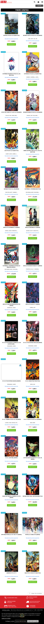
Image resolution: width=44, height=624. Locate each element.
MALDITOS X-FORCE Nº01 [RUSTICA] (33, 573)
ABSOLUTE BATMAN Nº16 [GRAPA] (32, 227)
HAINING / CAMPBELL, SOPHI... (32, 77)
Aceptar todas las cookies (33, 621)
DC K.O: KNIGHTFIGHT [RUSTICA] (32, 381)
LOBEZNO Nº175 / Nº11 (11, 573)
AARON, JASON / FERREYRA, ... (11, 230)
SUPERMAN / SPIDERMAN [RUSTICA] (33, 189)
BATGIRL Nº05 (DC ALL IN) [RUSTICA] (11, 35)
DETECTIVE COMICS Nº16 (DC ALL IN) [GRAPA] (11, 112)
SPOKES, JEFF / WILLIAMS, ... (32, 115)
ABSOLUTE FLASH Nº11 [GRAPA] (33, 304)
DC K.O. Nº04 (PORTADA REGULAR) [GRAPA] (32, 342)
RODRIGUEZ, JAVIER (11, 307)
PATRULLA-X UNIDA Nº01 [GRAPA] (32, 534)
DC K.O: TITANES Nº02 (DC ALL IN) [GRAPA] (11, 419)
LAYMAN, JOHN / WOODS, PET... (11, 422)
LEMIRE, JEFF (32, 307)
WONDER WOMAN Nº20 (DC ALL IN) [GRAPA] (32, 112)
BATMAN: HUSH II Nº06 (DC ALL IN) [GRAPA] (32, 35)
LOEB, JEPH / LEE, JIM (32, 38)
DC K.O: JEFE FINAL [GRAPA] (11, 457)
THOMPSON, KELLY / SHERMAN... (32, 269)
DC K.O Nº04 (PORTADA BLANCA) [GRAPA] (11, 381)
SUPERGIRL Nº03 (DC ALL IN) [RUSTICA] (32, 73)
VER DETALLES (11, 44)
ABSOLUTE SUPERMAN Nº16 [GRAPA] (11, 227)
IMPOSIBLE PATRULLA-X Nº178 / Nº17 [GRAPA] (11, 534)
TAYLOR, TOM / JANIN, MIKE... (11, 115)
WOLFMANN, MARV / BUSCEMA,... (32, 192)
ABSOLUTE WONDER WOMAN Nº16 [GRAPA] (32, 265)
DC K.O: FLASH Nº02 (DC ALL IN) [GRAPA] (32, 419)
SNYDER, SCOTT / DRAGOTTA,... (32, 230)
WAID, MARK (32, 422)
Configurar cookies (6, 609)
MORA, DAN (32, 384)
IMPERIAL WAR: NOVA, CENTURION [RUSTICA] (32, 496)
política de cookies (6, 618)
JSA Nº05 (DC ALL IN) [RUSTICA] (11, 150)
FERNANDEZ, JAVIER (11, 346)
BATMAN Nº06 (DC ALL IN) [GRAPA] (11, 189)
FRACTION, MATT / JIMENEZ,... (11, 192)
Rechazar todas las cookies (20, 621)
